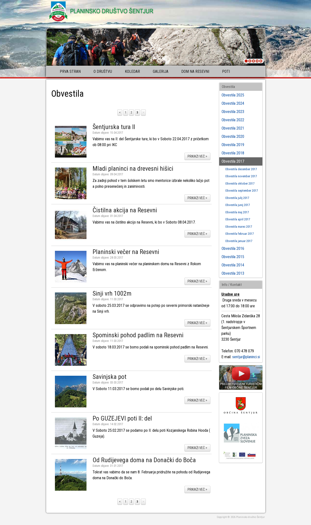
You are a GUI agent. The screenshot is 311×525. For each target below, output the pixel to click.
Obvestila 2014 (233, 265)
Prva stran (70, 71)
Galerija (160, 71)
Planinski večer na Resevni (126, 251)
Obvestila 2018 (233, 153)
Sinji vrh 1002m (112, 293)
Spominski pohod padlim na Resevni (138, 335)
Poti (226, 71)
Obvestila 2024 (233, 103)
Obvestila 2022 (233, 120)
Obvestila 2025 (233, 95)
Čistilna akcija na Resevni (125, 210)
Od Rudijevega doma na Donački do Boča (144, 460)
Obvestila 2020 (233, 136)
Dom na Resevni (195, 71)
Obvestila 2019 (233, 144)
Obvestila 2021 (233, 128)
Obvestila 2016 (233, 248)
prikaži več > (197, 156)
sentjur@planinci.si (246, 357)
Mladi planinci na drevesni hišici (133, 168)
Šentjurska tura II (114, 127)
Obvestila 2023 (233, 111)
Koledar (132, 71)
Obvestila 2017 (233, 161)
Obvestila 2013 (233, 273)
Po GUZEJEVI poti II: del (122, 418)
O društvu (103, 71)
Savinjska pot (109, 376)
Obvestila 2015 (233, 256)
